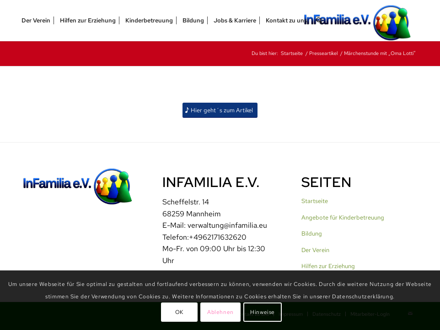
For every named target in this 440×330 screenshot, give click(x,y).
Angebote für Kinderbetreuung (342, 217)
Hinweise (262, 312)
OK (179, 312)
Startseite (314, 201)
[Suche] (319, 20)
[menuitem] (36, 20)
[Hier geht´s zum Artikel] (220, 110)
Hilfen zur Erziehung (328, 266)
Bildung (311, 233)
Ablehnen (220, 312)
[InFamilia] (360, 20)
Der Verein (315, 250)
